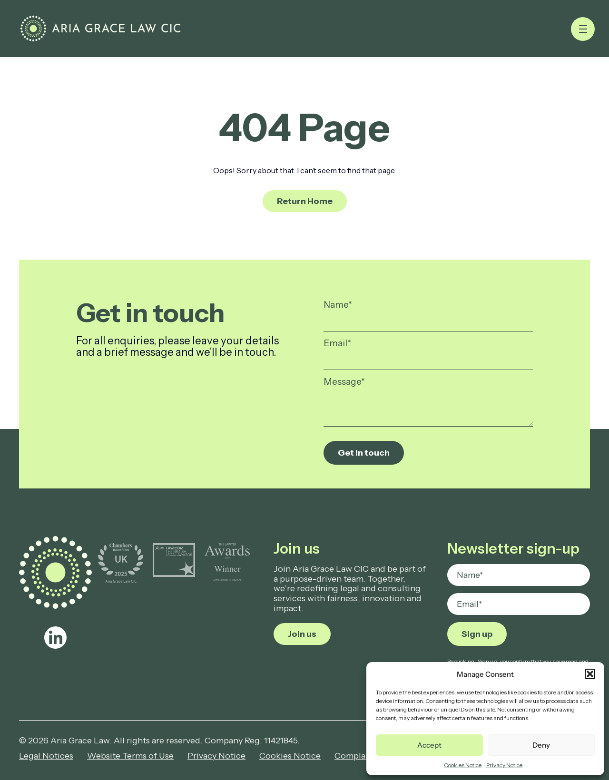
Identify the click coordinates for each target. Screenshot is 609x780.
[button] (590, 674)
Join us (302, 634)
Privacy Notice (504, 765)
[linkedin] (55, 637)
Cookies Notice (462, 765)
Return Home (305, 201)
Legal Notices (46, 756)
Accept (429, 745)
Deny (541, 745)
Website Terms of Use (130, 756)
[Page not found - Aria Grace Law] (100, 28)
